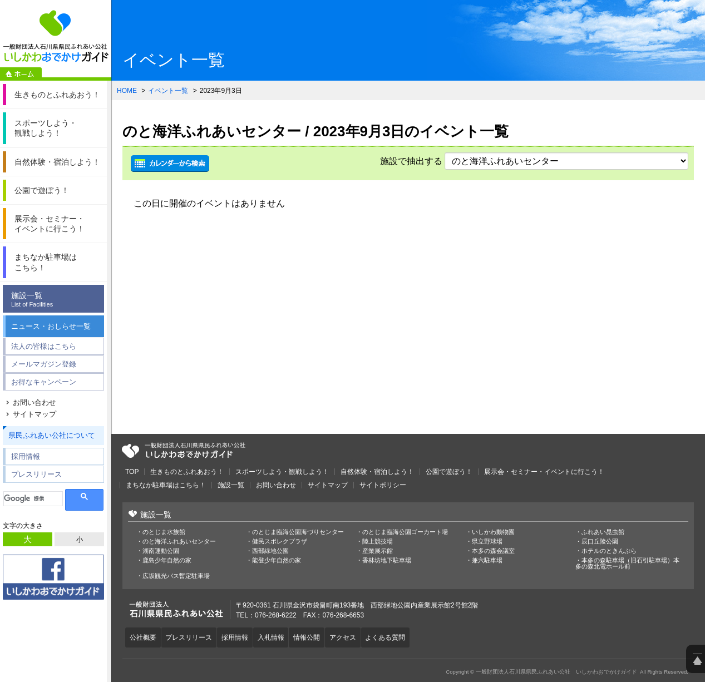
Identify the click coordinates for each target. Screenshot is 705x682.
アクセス (356, 636)
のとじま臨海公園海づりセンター (298, 532)
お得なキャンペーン (43, 382)
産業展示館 (377, 551)
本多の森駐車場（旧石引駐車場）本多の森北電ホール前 (627, 563)
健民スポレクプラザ (279, 541)
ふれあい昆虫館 (602, 532)
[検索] (33, 499)
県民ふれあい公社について (51, 435)
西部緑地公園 (270, 551)
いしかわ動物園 (493, 532)
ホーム (21, 74)
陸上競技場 (377, 541)
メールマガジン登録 (43, 364)
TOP (132, 471)
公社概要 (144, 636)
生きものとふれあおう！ (187, 471)
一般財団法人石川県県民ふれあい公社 (184, 450)
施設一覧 (56, 299)
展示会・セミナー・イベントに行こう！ (544, 471)
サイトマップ (34, 414)
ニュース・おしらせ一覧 (51, 326)
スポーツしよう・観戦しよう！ (282, 471)
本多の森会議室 (493, 551)
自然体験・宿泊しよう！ (377, 471)
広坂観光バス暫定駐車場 (176, 576)
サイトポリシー (382, 485)
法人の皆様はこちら (43, 346)
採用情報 (25, 456)
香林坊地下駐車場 (386, 560)
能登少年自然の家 (276, 560)
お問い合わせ (34, 402)
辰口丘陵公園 (599, 541)
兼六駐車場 (487, 560)
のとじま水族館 (163, 532)
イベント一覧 (168, 91)
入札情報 (279, 636)
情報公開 (317, 636)
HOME (127, 91)
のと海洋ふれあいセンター (179, 541)
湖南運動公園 (160, 551)
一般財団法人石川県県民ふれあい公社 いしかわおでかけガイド (55, 36)
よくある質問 (401, 636)
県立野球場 (487, 541)
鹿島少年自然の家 (166, 560)
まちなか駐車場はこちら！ (166, 485)
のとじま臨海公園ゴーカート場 (405, 532)
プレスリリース (36, 474)
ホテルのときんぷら (609, 551)
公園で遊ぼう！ (449, 471)
